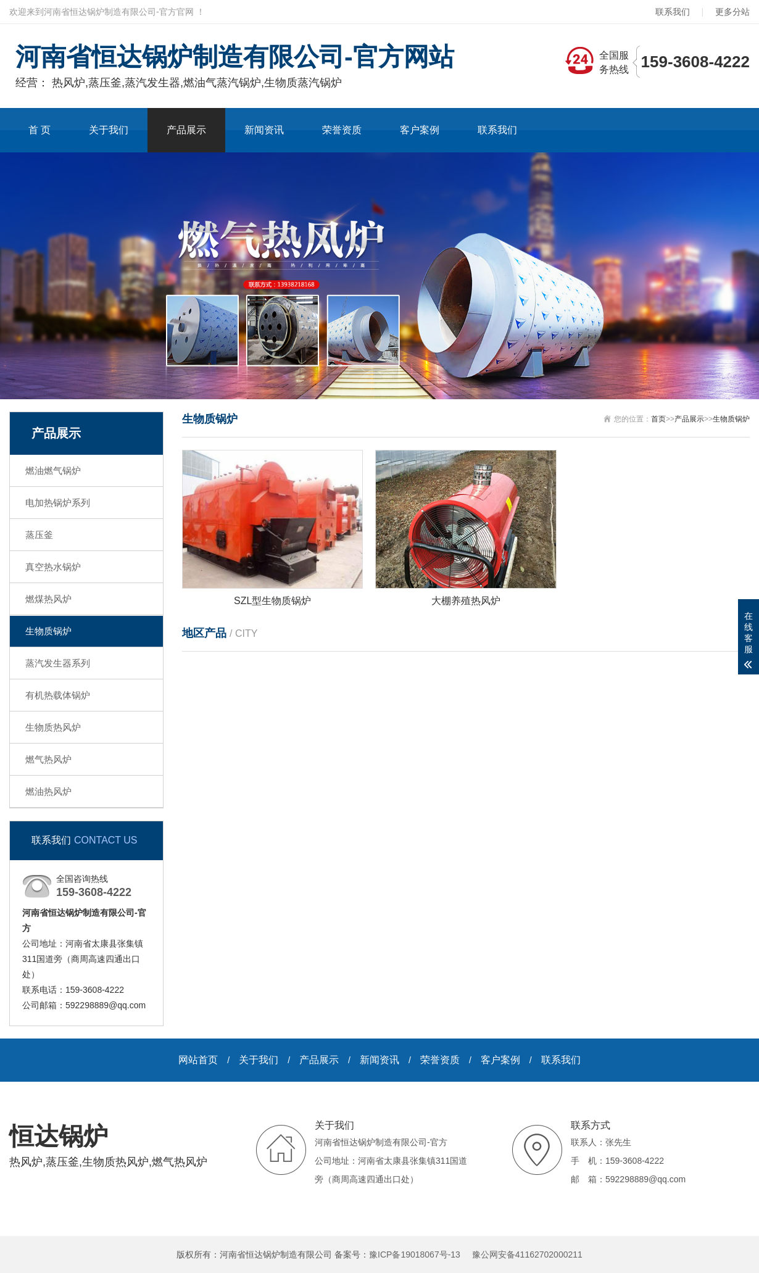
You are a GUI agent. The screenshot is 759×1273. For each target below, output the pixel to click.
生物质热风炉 (53, 727)
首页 (658, 419)
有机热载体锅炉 (57, 695)
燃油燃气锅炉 (53, 470)
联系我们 (672, 12)
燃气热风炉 (48, 759)
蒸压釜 (39, 534)
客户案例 (419, 130)
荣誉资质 (342, 130)
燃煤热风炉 (48, 599)
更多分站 (732, 12)
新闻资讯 (264, 130)
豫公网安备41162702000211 (527, 1254)
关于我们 (108, 130)
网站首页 (198, 1060)
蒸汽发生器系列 (57, 663)
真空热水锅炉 (53, 567)
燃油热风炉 (48, 791)
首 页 (39, 130)
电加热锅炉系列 (57, 502)
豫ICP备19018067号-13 (414, 1254)
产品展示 (186, 130)
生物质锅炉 (48, 631)
